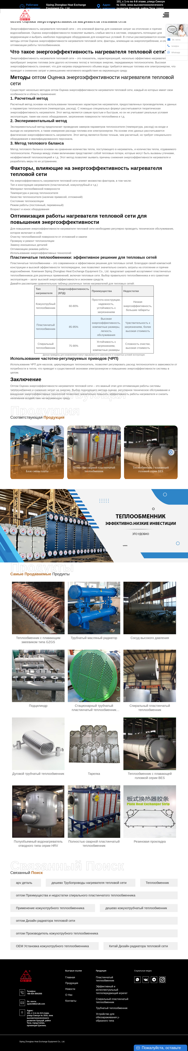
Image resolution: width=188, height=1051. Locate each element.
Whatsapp (173, 52)
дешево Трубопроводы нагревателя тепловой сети (89, 882)
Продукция (71, 983)
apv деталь (24, 882)
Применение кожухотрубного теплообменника (50, 908)
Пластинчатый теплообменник (105, 979)
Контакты (70, 1000)
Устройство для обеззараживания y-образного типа (108, 1017)
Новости (70, 989)
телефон (173, 45)
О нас (69, 995)
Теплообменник (157, 882)
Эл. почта (173, 39)
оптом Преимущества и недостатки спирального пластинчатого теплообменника (75, 895)
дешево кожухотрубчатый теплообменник (136, 908)
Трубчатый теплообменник (112, 1008)
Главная (70, 977)
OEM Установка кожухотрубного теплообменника (52, 946)
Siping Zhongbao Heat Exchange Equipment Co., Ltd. (77, 271)
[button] (171, 452)
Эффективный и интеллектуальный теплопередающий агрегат (112, 989)
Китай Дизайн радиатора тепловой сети (138, 946)
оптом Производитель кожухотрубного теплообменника (57, 933)
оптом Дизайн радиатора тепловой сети (45, 920)
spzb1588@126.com (36, 1004)
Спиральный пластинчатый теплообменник (112, 1001)
